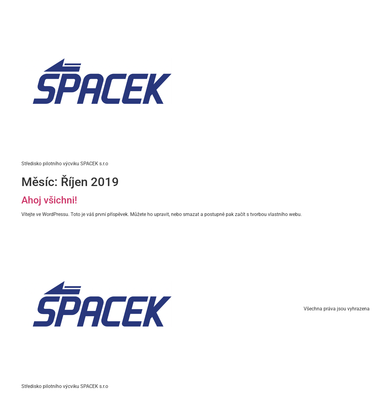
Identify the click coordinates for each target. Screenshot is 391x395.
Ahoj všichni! (49, 200)
